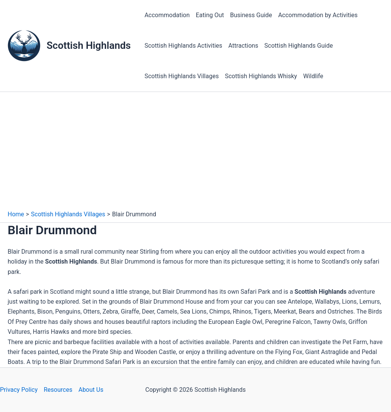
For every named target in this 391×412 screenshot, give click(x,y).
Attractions (243, 45)
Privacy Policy (19, 389)
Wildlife (313, 76)
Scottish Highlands (89, 45)
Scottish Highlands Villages (181, 76)
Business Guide (251, 15)
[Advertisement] (195, 153)
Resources (58, 389)
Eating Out (210, 15)
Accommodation (166, 15)
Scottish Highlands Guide (298, 45)
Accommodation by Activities (317, 15)
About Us (90, 389)
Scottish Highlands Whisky (261, 76)
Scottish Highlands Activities (183, 45)
